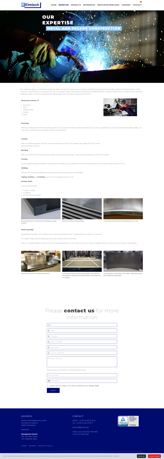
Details (115, 456)
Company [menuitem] (126, 5)
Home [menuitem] (53, 5)
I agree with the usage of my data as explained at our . (74, 386)
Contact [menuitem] (137, 5)
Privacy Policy (94, 386)
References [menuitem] (89, 5)
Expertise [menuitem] (64, 5)
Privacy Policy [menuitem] (45, 446)
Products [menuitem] (76, 5)
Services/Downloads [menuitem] (108, 5)
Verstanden (141, 456)
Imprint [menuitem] (32, 446)
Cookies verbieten (154, 456)
